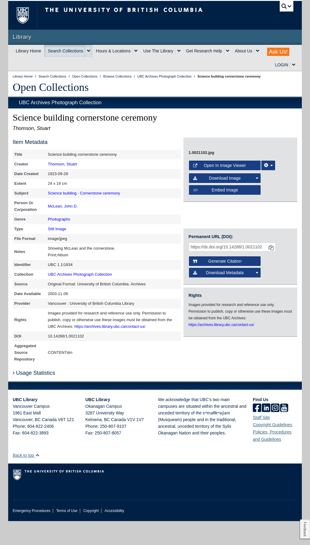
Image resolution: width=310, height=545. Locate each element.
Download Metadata (225, 325)
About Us (243, 50)
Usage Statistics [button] (34, 397)
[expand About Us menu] (257, 51)
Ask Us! (278, 52)
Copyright (91, 535)
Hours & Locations (113, 50)
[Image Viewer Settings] (268, 242)
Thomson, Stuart (62, 164)
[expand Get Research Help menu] (227, 51)
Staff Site (261, 441)
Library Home (28, 50)
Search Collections (65, 50)
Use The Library (158, 50)
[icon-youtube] (284, 432)
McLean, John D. (63, 206)
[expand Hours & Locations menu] (136, 51)
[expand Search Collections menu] (88, 51)
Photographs (59, 219)
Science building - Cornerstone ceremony (84, 193)
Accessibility (114, 535)
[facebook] (257, 432)
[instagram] (275, 432)
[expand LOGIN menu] (293, 64)
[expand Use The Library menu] (179, 51)
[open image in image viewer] (240, 183)
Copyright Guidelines (272, 448)
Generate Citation (217, 314)
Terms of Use (67, 535)
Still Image (57, 229)
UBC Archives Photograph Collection (60, 102)
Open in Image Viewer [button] (219, 242)
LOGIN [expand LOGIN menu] (281, 64)
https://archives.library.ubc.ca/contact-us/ (110, 326)
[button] (37, 479)
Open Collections (51, 87)
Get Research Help (204, 50)
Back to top (26, 479)
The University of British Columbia (27, 15)
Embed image (215, 266)
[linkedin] (266, 432)
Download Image (225, 255)
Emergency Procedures (31, 535)
